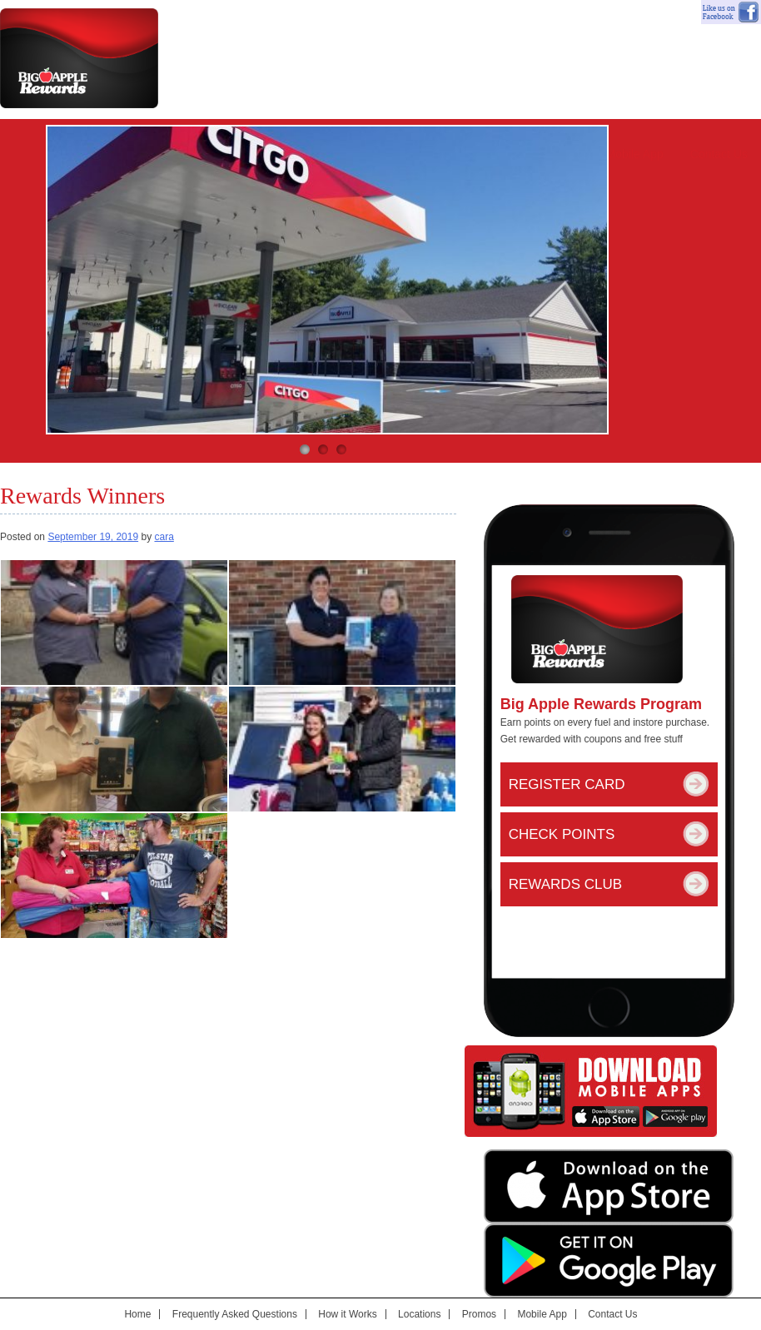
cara (163, 537)
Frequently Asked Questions (234, 1314)
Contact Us (719, 154)
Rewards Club (565, 884)
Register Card (567, 784)
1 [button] (305, 449)
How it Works (347, 1314)
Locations (419, 1314)
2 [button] (323, 449)
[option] (327, 279)
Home (137, 1314)
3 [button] (341, 449)
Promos (479, 1314)
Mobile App (634, 154)
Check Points (562, 834)
